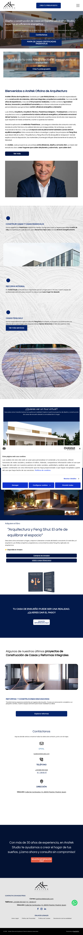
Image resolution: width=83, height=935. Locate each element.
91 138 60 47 (42, 772)
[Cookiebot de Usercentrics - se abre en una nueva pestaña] (65, 448)
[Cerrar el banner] (80, 448)
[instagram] (41, 909)
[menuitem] (15, 918)
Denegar (15, 485)
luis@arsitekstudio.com (41, 754)
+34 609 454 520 (41, 770)
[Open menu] (78, 5)
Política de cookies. (43, 470)
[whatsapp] (74, 929)
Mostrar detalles (70, 478)
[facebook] (37, 909)
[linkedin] (45, 909)
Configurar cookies (41, 485)
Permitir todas (67, 485)
